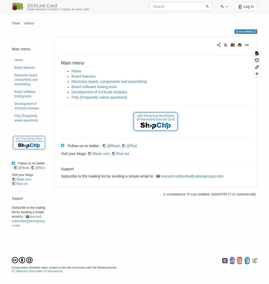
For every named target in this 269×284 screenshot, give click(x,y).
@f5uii (39, 168)
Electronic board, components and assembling (26, 79)
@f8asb (23, 168)
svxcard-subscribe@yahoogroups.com (28, 221)
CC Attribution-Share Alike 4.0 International (37, 271)
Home (18, 60)
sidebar (29, 23)
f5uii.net (22, 184)
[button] (224, 6)
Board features (24, 67)
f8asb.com (24, 179)
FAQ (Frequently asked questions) (26, 118)
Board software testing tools (24, 94)
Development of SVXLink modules (26, 106)
